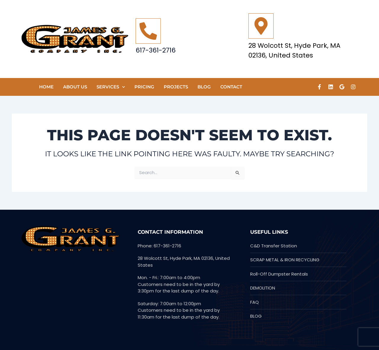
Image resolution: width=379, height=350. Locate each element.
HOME (46, 87)
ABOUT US (75, 87)
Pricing (144, 87)
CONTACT (231, 87)
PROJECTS (176, 87)
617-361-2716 (156, 50)
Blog (204, 87)
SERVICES (111, 87)
